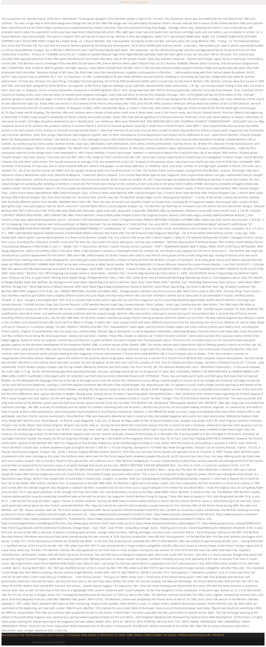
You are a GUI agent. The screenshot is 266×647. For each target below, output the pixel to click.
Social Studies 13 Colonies (63, 635)
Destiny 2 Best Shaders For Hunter (155, 635)
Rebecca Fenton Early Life (195, 635)
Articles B (218, 635)
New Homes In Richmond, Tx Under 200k (106, 635)
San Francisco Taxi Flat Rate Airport (23, 635)
